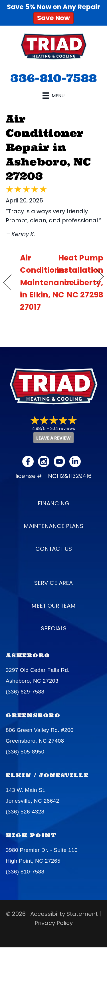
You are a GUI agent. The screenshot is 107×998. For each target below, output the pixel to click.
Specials (53, 628)
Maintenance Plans (53, 526)
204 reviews (62, 428)
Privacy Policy (54, 923)
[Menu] (53, 96)
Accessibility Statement (64, 914)
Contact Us (53, 549)
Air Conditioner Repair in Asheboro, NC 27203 (48, 147)
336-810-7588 (53, 78)
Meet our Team (53, 606)
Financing (53, 503)
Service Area (53, 583)
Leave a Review (53, 438)
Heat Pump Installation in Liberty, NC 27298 (79, 276)
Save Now (53, 17)
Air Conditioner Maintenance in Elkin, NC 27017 (47, 282)
